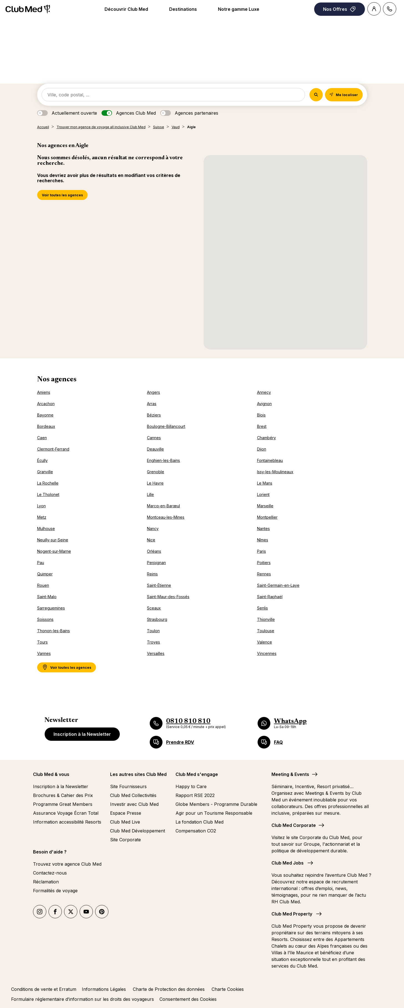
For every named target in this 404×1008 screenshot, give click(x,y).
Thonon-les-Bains (53, 630)
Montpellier (267, 517)
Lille (150, 494)
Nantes (263, 528)
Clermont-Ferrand (53, 449)
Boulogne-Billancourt (166, 426)
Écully (42, 460)
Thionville (266, 619)
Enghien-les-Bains (163, 460)
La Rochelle (48, 483)
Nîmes (262, 540)
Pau (40, 562)
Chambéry (266, 437)
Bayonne (45, 415)
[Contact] (389, 9)
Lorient (263, 494)
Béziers (154, 415)
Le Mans (264, 483)
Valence (264, 642)
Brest (261, 426)
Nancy (153, 528)
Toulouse (265, 630)
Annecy (264, 392)
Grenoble (155, 471)
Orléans (154, 551)
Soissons (45, 619)
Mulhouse (46, 528)
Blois (261, 415)
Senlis (262, 608)
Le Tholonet (48, 494)
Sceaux (154, 608)
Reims (152, 574)
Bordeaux (46, 426)
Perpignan (156, 562)
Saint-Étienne (159, 585)
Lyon (41, 505)
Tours (42, 642)
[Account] (374, 9)
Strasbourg (157, 619)
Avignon (264, 403)
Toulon (153, 630)
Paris (261, 551)
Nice (151, 540)
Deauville (155, 449)
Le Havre (155, 483)
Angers (153, 392)
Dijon (261, 449)
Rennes (264, 574)
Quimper (45, 574)
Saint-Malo (47, 596)
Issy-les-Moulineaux (275, 471)
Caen (42, 437)
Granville (45, 471)
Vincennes (266, 653)
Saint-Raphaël (270, 596)
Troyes (153, 642)
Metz (41, 517)
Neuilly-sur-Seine (52, 540)
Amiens (43, 392)
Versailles (155, 653)
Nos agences (57, 379)
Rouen (43, 585)
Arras (151, 403)
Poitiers (264, 562)
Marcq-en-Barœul (163, 505)
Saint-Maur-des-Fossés (168, 596)
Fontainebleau (270, 460)
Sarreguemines (51, 608)
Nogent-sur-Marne (54, 551)
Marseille (265, 505)
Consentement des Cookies (188, 999)
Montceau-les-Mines (165, 517)
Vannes (44, 653)
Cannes (154, 437)
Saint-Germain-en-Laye (278, 585)
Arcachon (46, 403)
